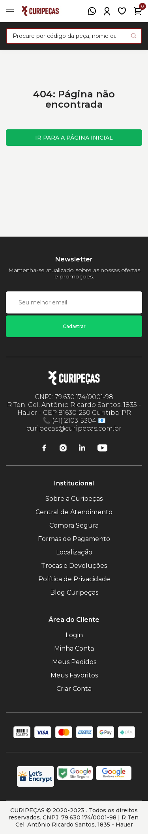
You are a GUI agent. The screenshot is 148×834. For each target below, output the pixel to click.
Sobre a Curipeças (74, 498)
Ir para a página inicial (74, 137)
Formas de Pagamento (74, 539)
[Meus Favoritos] (122, 11)
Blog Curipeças (74, 592)
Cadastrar (74, 326)
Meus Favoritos (74, 675)
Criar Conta (74, 688)
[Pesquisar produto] (133, 35)
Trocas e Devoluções (74, 565)
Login (74, 635)
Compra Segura (74, 525)
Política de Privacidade (74, 579)
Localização (74, 552)
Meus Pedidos (74, 662)
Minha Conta (74, 648)
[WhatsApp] (92, 11)
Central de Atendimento (74, 512)
